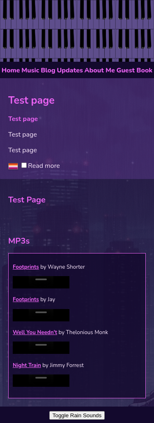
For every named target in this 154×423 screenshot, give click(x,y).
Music (30, 70)
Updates (70, 70)
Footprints (26, 267)
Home (11, 70)
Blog (48, 70)
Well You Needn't (35, 332)
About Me (99, 70)
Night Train (27, 365)
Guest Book (135, 70)
